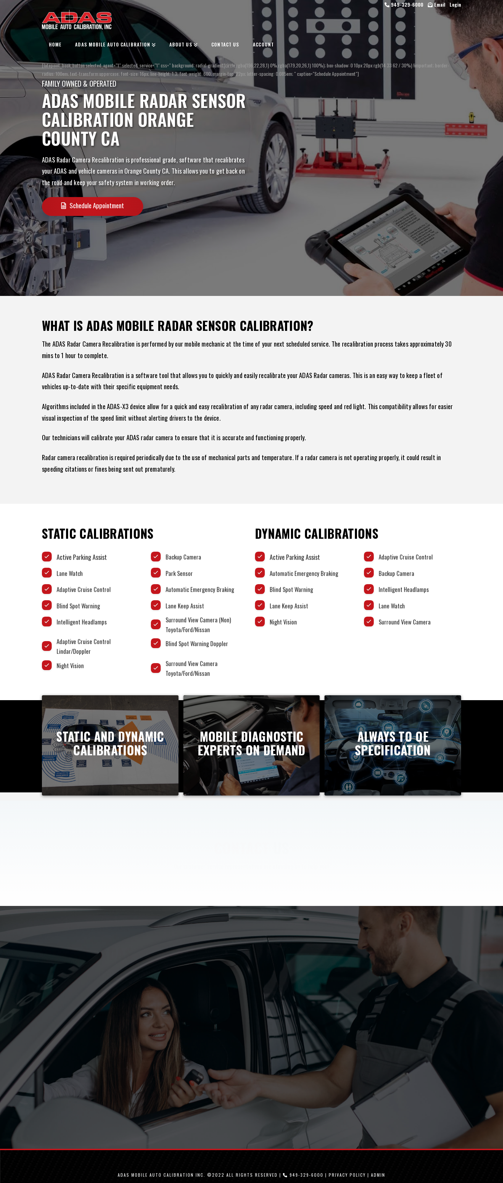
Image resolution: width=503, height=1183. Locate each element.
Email (436, 4)
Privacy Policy (347, 1175)
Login (455, 4)
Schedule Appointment (92, 205)
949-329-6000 (405, 4)
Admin (378, 1175)
